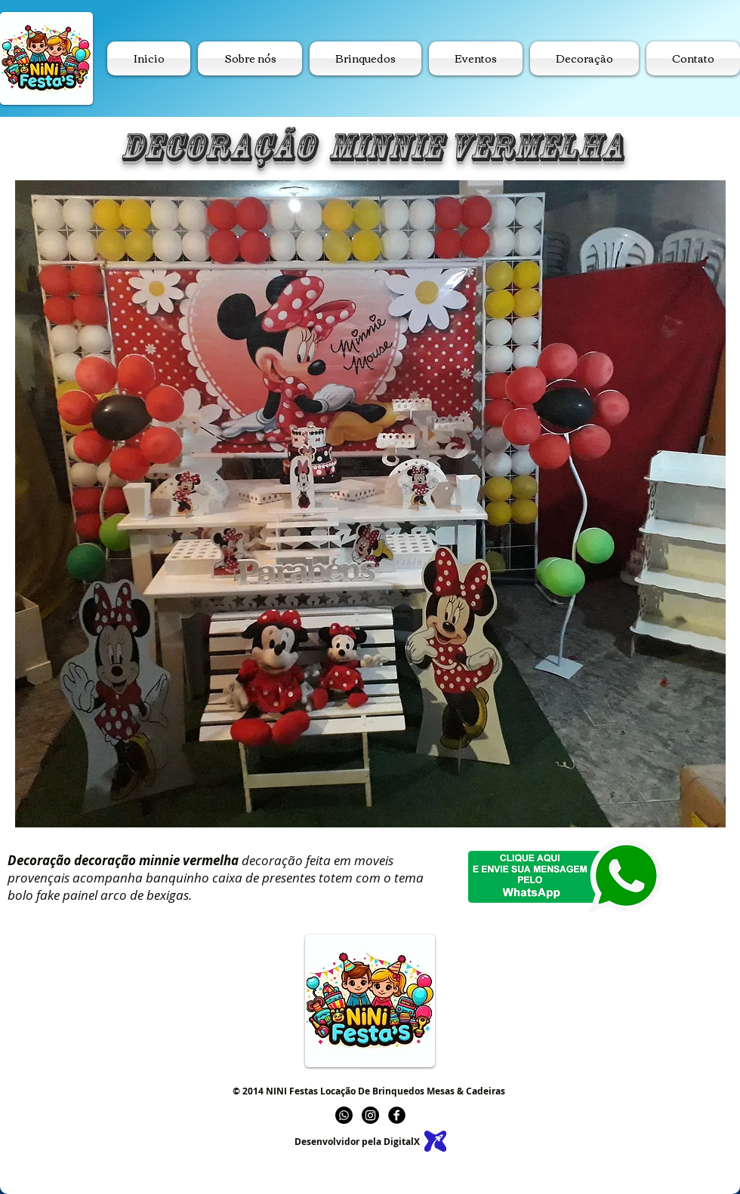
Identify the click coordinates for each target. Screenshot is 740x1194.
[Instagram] (370, 1115)
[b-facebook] (396, 1115)
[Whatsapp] (344, 1115)
